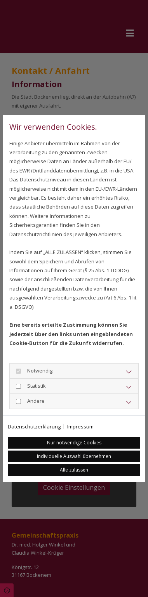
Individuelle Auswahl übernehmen (74, 456)
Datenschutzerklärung (34, 426)
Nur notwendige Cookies (74, 442)
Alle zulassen (74, 469)
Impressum (80, 426)
